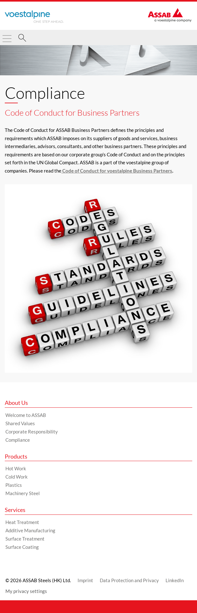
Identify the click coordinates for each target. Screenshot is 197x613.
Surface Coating (22, 547)
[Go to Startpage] (34, 16)
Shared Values (20, 423)
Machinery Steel (22, 493)
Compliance (17, 440)
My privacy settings (26, 591)
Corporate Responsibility (31, 431)
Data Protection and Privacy (129, 580)
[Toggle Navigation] (7, 36)
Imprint (85, 580)
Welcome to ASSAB (25, 415)
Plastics (13, 485)
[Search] (22, 39)
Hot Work (15, 468)
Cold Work (16, 477)
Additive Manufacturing (30, 530)
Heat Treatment (22, 522)
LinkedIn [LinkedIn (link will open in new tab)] (175, 580)
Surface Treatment (24, 538)
